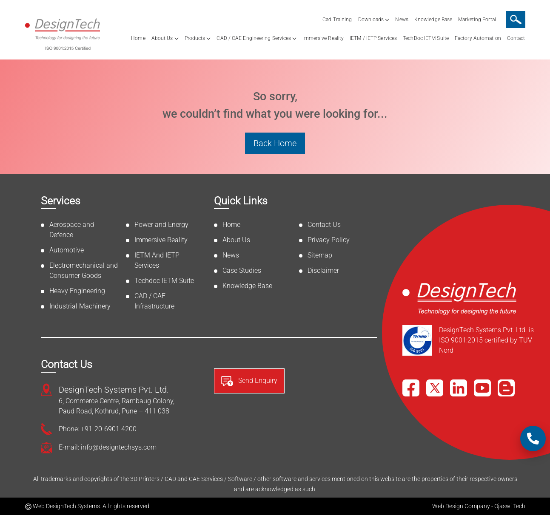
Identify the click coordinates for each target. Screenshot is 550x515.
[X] (434, 387)
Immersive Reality (323, 38)
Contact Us (324, 225)
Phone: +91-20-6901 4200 (98, 429)
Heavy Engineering (77, 291)
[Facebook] (410, 387)
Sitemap (320, 255)
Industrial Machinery (80, 306)
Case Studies (241, 270)
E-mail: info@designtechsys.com (108, 447)
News (401, 20)
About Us (162, 38)
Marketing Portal (477, 20)
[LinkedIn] (458, 387)
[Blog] (506, 387)
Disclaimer (323, 270)
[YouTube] (482, 387)
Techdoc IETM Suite (164, 281)
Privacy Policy (329, 240)
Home (138, 38)
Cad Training (337, 20)
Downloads (371, 20)
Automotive (66, 250)
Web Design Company (461, 506)
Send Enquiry (249, 381)
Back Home (275, 143)
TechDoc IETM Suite (426, 38)
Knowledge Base (433, 20)
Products (195, 38)
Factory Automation (478, 38)
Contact (516, 38)
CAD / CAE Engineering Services (254, 38)
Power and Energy (161, 225)
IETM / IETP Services (373, 38)
